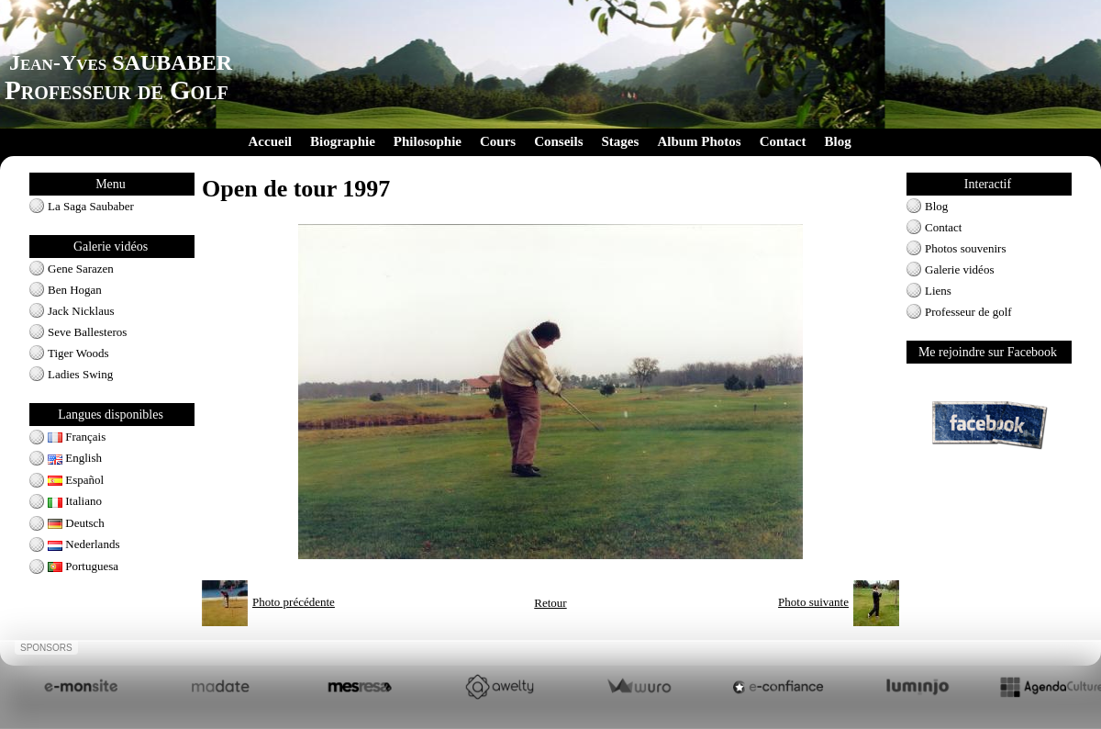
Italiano (75, 501)
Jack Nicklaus (81, 311)
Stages (620, 141)
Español (76, 480)
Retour (550, 603)
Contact (783, 141)
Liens (938, 290)
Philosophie (428, 141)
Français (77, 436)
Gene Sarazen (81, 268)
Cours (498, 141)
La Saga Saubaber (91, 206)
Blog (837, 141)
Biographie (342, 141)
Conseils (558, 141)
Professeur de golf (968, 312)
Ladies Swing (80, 374)
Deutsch (76, 523)
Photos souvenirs (965, 248)
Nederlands (83, 544)
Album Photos (698, 141)
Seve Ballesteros (87, 332)
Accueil (270, 141)
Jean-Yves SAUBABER (120, 62)
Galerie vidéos (959, 269)
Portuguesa (83, 566)
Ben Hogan (75, 290)
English (75, 458)
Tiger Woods (78, 353)
